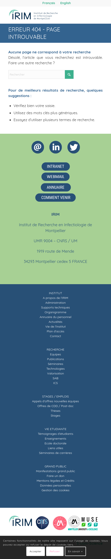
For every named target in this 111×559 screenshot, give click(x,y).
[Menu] (97, 15)
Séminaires (55, 364)
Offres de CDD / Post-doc (55, 406)
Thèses (55, 411)
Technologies (55, 369)
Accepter (35, 551)
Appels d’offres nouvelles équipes (55, 401)
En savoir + (75, 551)
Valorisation (55, 373)
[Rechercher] (86, 15)
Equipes (55, 354)
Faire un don (55, 476)
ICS (55, 383)
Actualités (55, 322)
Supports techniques (55, 307)
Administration (55, 303)
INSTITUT (55, 293)
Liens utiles (55, 448)
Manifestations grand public (55, 471)
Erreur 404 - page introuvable (34, 33)
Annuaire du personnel (55, 317)
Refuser (55, 551)
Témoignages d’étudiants (55, 434)
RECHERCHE (55, 349)
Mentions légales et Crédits (55, 481)
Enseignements (55, 438)
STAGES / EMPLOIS (55, 396)
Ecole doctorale (55, 443)
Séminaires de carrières (55, 453)
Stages (55, 415)
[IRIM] (46, 15)
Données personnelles (55, 485)
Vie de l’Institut (55, 326)
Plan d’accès (55, 331)
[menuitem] (48, 3)
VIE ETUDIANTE (55, 429)
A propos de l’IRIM (55, 298)
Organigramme (55, 312)
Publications (55, 359)
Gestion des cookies (55, 490)
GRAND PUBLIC (55, 466)
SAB (55, 378)
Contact (55, 336)
